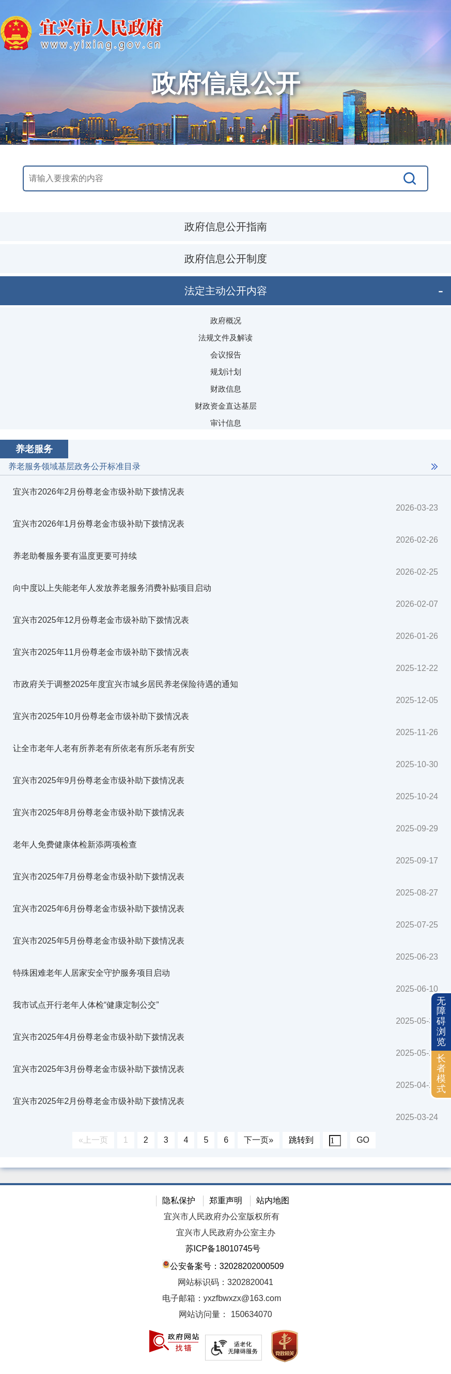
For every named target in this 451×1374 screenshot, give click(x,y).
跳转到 (301, 1140)
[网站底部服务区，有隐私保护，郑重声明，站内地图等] (225, 1278)
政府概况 (225, 320)
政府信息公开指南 (225, 226)
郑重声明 (225, 1200)
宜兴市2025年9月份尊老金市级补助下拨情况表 (99, 780)
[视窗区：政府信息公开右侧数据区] (225, 798)
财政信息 (225, 388)
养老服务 (34, 449)
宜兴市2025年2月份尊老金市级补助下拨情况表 (99, 1101)
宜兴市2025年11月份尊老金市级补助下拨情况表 (101, 652)
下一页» (258, 1140)
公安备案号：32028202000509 (223, 1265)
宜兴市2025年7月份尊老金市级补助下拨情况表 (99, 876)
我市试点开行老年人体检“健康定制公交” (86, 1004)
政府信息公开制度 (225, 258)
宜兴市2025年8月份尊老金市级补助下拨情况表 (99, 812)
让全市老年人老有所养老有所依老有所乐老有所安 (104, 748)
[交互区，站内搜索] (226, 178)
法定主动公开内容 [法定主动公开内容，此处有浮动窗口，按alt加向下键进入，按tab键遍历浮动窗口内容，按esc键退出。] (225, 290)
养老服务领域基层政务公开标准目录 (74, 466)
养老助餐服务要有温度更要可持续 (75, 555)
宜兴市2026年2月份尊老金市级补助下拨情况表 (99, 491)
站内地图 (272, 1200)
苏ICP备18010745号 (223, 1248)
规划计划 (225, 371)
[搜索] (410, 178)
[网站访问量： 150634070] (225, 1314)
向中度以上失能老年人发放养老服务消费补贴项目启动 (112, 588)
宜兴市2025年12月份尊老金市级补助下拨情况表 (101, 620)
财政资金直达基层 (226, 405)
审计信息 (225, 423)
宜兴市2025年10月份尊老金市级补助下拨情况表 (101, 716)
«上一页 (93, 1140)
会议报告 (225, 354)
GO (362, 1140)
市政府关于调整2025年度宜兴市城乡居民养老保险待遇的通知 (125, 684)
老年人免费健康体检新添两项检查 (75, 844)
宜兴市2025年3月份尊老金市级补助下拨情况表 (99, 1069)
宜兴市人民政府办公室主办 (225, 1232)
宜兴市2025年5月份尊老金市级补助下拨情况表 (99, 940)
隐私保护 (178, 1200)
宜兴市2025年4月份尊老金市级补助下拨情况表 (99, 1037)
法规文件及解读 (225, 337)
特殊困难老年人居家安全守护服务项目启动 (91, 972)
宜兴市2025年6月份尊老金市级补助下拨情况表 (99, 908)
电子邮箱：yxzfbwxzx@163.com (222, 1298)
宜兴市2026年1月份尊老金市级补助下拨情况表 (99, 523)
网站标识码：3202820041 (225, 1282)
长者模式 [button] (441, 1073)
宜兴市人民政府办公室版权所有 (221, 1216)
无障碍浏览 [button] (441, 1021)
